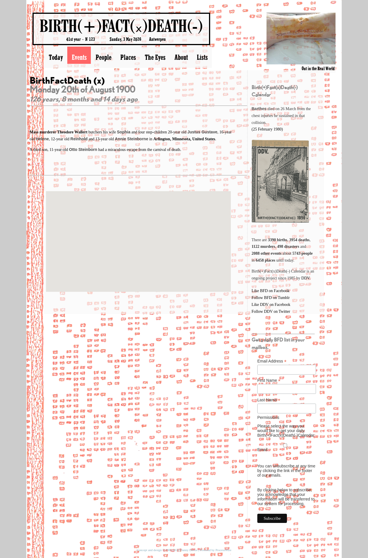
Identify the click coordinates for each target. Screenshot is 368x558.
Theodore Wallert (72, 132)
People (103, 57)
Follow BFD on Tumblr (271, 298)
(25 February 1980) (267, 129)
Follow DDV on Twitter (271, 311)
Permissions (268, 417)
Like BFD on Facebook (271, 291)
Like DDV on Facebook (271, 304)
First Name (269, 380)
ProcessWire (223, 550)
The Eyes (155, 57)
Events (79, 57)
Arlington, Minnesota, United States (184, 139)
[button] (138, 236)
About (181, 57)
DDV (305, 278)
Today (56, 57)
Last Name (268, 400)
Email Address (272, 361)
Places (128, 57)
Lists (202, 57)
